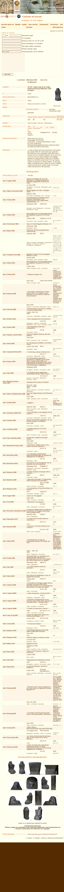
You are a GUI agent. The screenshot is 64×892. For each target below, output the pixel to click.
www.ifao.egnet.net (7, 24)
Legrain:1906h (12, 610)
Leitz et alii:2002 (12, 617)
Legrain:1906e (12, 595)
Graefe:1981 (11, 560)
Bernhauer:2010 (12, 465)
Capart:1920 (11, 497)
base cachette (33, 24)
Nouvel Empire (32, 125)
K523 (50, 162)
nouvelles (29, 27)
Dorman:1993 (11, 528)
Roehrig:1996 (11, 690)
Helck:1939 (10, 578)
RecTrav (42, 606)
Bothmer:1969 (11, 482)
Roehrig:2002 (11, 715)
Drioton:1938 (11, 321)
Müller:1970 (11, 645)
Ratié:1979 (10, 669)
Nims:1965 (10, 653)
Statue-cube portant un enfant (37, 106)
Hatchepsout (48, 125)
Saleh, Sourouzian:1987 (15, 193)
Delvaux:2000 (11, 295)
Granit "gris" (57, 108)
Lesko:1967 (11, 625)
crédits (3, 27)
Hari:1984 (10, 569)
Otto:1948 (10, 375)
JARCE (42, 417)
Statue (30, 102)
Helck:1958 (10, 345)
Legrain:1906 (11, 182)
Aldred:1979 (11, 276)
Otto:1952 (10, 662)
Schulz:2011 (11, 729)
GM (41, 332)
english (24, 24)
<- (21, 82)
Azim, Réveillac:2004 (14, 440)
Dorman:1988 (11, 311)
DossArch (43, 531)
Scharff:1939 (11, 404)
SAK (41, 460)
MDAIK (42, 434)
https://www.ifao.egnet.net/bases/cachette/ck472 (42, 836)
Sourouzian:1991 (12, 739)
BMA (41, 477)
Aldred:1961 (11, 217)
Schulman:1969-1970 (14, 415)
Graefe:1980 (11, 329)
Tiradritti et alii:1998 (13, 256)
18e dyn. (40, 125)
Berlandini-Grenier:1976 (15, 447)
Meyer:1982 (11, 232)
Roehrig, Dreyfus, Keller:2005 (11, 384)
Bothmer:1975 (11, 491)
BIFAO (42, 356)
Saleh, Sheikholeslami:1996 (16, 396)
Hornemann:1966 (12, 226)
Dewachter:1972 (12, 521)
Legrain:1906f (11, 602)
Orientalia (43, 378)
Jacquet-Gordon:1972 (14, 354)
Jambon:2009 (11, 587)
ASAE (42, 323)
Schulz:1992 (11, 201)
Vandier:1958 (11, 422)
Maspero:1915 (11, 639)
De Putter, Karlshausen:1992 (16, 513)
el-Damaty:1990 (12, 431)
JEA (41, 572)
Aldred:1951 (11, 265)
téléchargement (58, 27)
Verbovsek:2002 (12, 749)
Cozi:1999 (10, 504)
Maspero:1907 (11, 632)
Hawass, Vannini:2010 (14, 337)
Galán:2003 (11, 543)
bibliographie (44, 24)
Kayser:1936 (11, 363)
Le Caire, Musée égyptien (30, 134)
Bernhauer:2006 (12, 457)
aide (61, 24)
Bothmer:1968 (11, 474)
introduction (54, 24)
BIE (41, 612)
